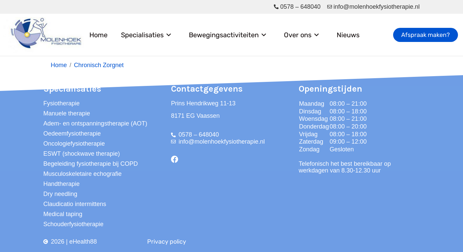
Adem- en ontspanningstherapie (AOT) (95, 123)
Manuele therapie (66, 113)
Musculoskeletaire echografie (82, 173)
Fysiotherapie (61, 103)
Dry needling (60, 194)
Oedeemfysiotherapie (72, 133)
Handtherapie (61, 184)
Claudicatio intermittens (74, 204)
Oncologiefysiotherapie (74, 143)
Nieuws (348, 35)
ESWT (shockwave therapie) (81, 153)
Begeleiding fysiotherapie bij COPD (90, 163)
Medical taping (62, 214)
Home (98, 35)
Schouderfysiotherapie (73, 224)
